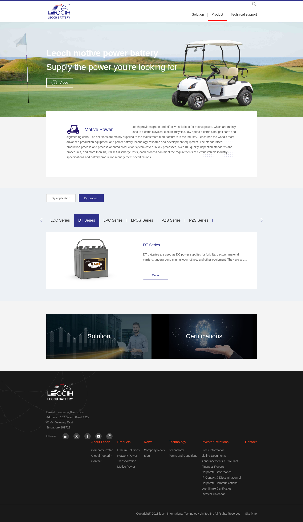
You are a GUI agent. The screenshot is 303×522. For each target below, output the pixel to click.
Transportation (126, 461)
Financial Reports (213, 466)
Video (64, 82)
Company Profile (102, 450)
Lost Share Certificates (216, 488)
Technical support (244, 14)
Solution (198, 14)
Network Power (127, 455)
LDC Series (60, 220)
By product (91, 198)
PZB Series (171, 220)
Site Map (251, 513)
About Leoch (100, 442)
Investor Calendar (213, 494)
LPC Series (113, 220)
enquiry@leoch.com (71, 412)
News (148, 442)
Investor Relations (215, 442)
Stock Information (213, 450)
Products (123, 442)
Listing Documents (214, 455)
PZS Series (198, 220)
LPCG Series (142, 220)
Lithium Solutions (128, 450)
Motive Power (126, 466)
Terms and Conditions (183, 455)
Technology (177, 442)
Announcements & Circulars (220, 461)
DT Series (86, 220)
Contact (96, 461)
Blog (147, 455)
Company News (154, 450)
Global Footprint (101, 455)
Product (217, 14)
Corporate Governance (216, 472)
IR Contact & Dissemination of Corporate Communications (221, 480)
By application (61, 198)
